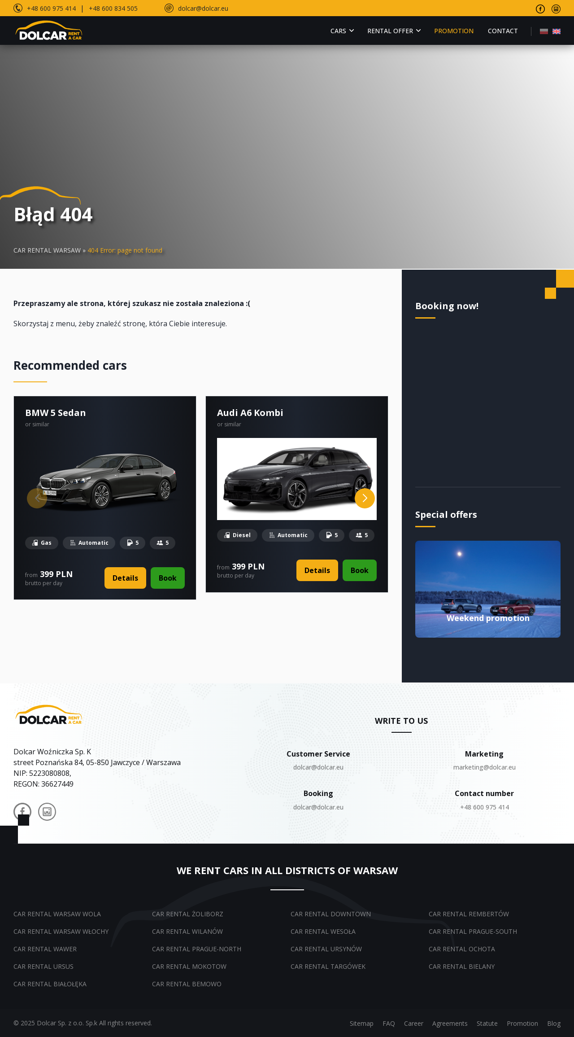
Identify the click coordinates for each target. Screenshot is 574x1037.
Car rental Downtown (331, 914)
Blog (554, 1023)
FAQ (389, 1023)
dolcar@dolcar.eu (203, 8)
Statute (487, 1023)
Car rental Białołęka (50, 984)
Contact (503, 30)
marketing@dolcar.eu (484, 767)
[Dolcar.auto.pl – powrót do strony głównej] (49, 714)
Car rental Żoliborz (187, 914)
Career (413, 1023)
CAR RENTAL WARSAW (47, 250)
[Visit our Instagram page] (556, 8)
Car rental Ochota (462, 949)
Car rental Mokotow (189, 966)
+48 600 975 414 (51, 8)
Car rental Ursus (43, 966)
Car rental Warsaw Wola (57, 914)
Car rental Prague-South (473, 931)
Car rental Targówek (328, 966)
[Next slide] (365, 498)
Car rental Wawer (45, 949)
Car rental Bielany (462, 966)
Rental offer (390, 30)
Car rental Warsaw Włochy (61, 931)
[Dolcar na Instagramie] (47, 813)
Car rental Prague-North (196, 949)
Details (125, 578)
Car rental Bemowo (187, 984)
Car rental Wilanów (187, 931)
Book (168, 578)
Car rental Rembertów (469, 914)
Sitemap (362, 1023)
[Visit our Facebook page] (540, 8)
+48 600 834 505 (113, 8)
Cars (338, 30)
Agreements (450, 1023)
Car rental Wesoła (323, 931)
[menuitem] (544, 30)
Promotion (454, 30)
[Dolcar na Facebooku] (22, 813)
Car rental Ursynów (326, 949)
